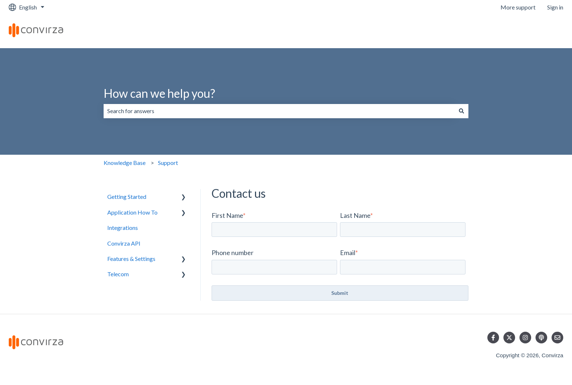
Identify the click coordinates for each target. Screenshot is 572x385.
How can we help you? (159, 93)
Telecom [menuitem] (118, 273)
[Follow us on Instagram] (525, 337)
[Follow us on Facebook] (493, 337)
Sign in (555, 7)
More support (518, 7)
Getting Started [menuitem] (126, 196)
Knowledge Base (125, 162)
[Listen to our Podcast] (541, 337)
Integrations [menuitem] (122, 227)
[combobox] (279, 111)
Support (168, 162)
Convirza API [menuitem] (123, 243)
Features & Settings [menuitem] (131, 258)
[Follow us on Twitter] (509, 337)
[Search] (461, 111)
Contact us (542, 31)
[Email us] (557, 337)
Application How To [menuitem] (132, 212)
